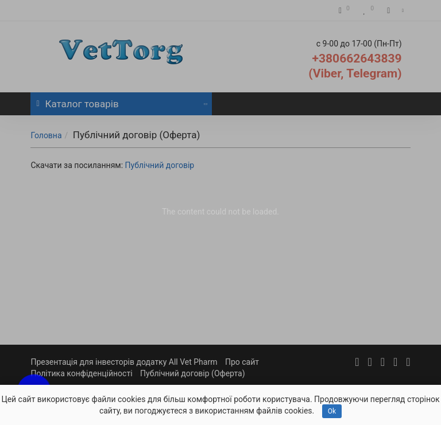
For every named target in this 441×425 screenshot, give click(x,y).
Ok (332, 411)
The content (183, 211)
